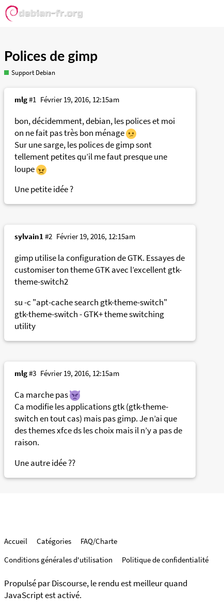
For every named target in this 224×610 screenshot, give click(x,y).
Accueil (15, 541)
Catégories (54, 541)
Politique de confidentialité (165, 560)
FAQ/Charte (99, 541)
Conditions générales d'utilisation (58, 560)
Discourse (69, 583)
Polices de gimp (51, 56)
